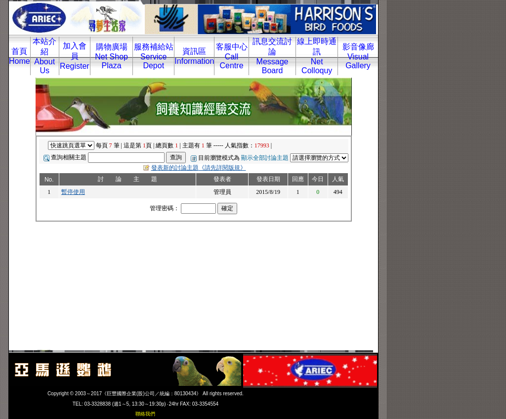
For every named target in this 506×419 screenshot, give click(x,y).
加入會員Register (74, 56)
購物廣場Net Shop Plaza (111, 56)
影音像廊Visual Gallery (358, 56)
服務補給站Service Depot (153, 56)
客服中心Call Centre (232, 56)
